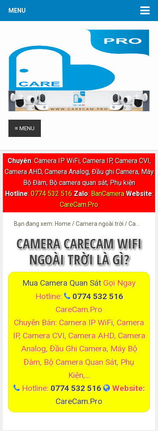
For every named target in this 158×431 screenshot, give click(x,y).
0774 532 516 (51, 194)
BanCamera (108, 194)
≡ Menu (25, 128)
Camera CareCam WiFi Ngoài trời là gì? (79, 251)
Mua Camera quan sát (62, 283)
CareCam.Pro (79, 205)
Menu (17, 10)
